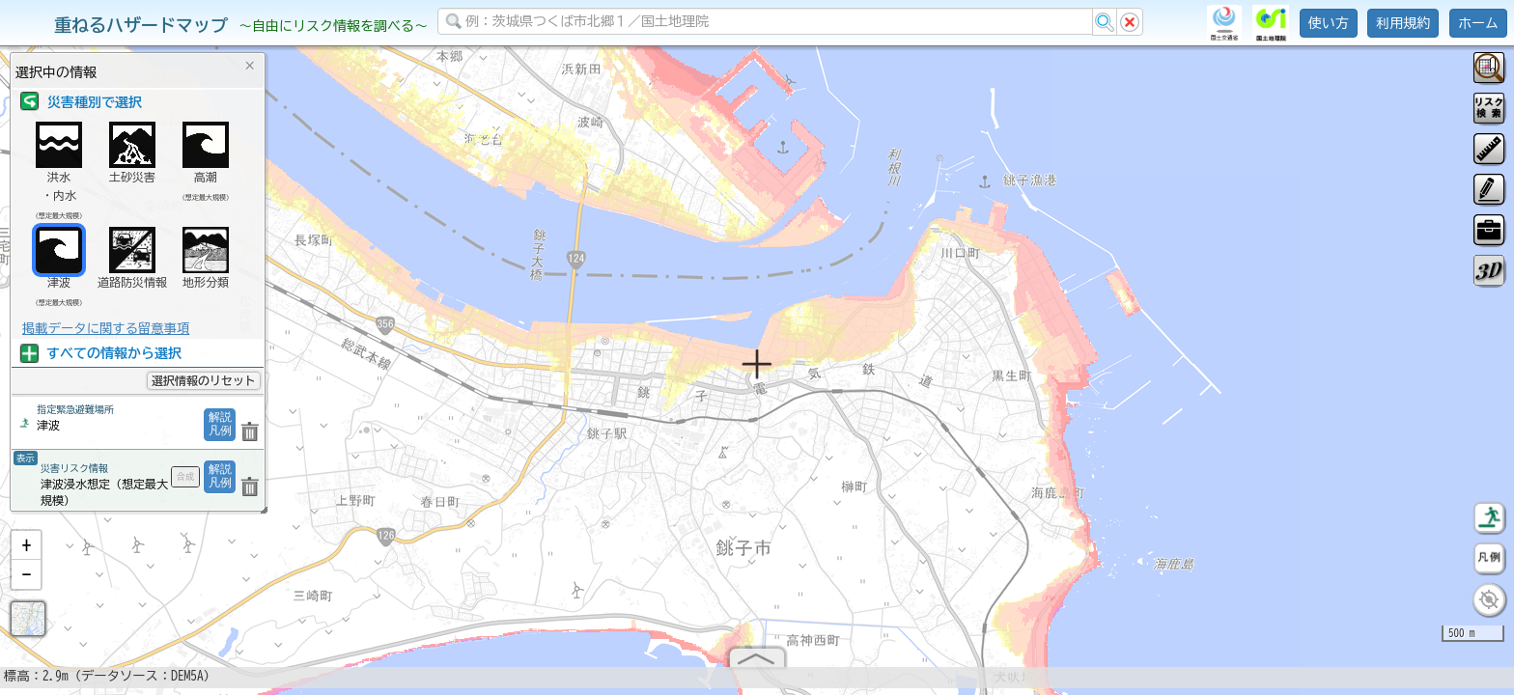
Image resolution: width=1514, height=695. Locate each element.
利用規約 (1403, 23)
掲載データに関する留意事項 (105, 328)
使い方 (1328, 23)
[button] (26, 545)
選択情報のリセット (204, 380)
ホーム (1478, 23)
